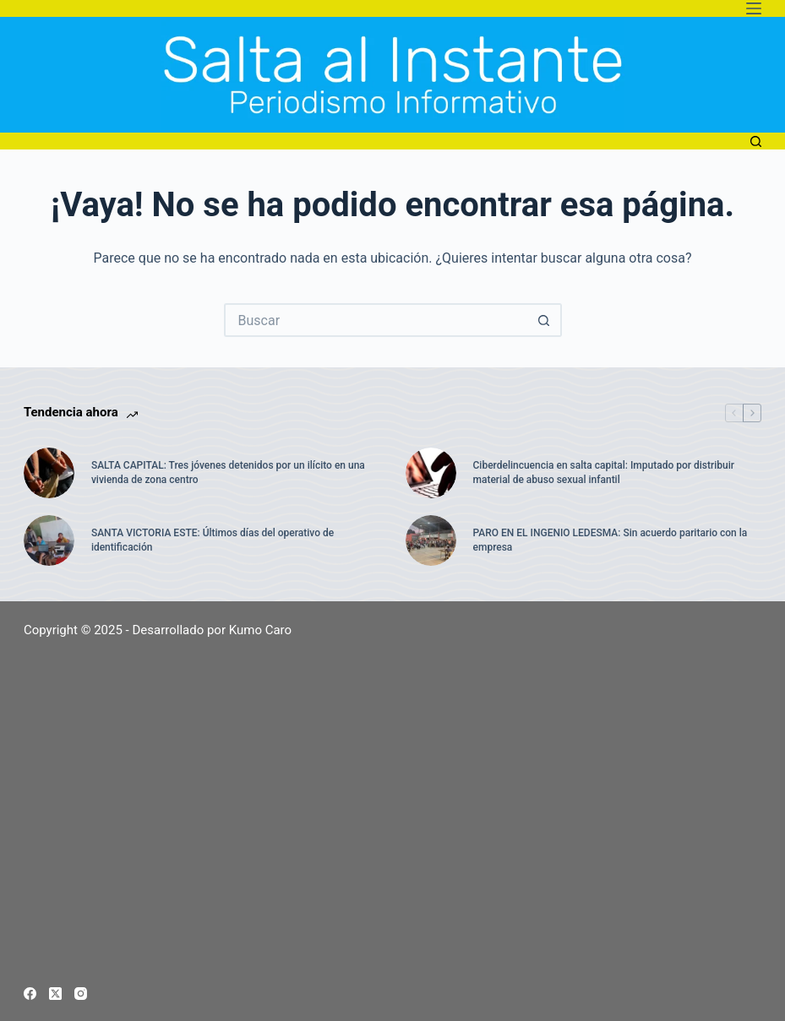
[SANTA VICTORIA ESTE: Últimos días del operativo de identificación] (49, 540)
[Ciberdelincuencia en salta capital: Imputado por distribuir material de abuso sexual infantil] (431, 473)
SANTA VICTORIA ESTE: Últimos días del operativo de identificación (212, 540)
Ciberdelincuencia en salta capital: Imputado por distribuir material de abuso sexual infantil (604, 472)
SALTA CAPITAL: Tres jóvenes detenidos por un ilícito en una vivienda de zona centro (228, 472)
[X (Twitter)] (55, 993)
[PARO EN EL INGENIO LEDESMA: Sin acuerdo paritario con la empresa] (431, 540)
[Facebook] (30, 993)
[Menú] (753, 8)
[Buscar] (755, 141)
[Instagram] (80, 993)
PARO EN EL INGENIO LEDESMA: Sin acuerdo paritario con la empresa (610, 540)
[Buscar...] (376, 320)
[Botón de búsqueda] (545, 320)
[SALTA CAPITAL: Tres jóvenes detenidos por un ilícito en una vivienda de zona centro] (49, 473)
